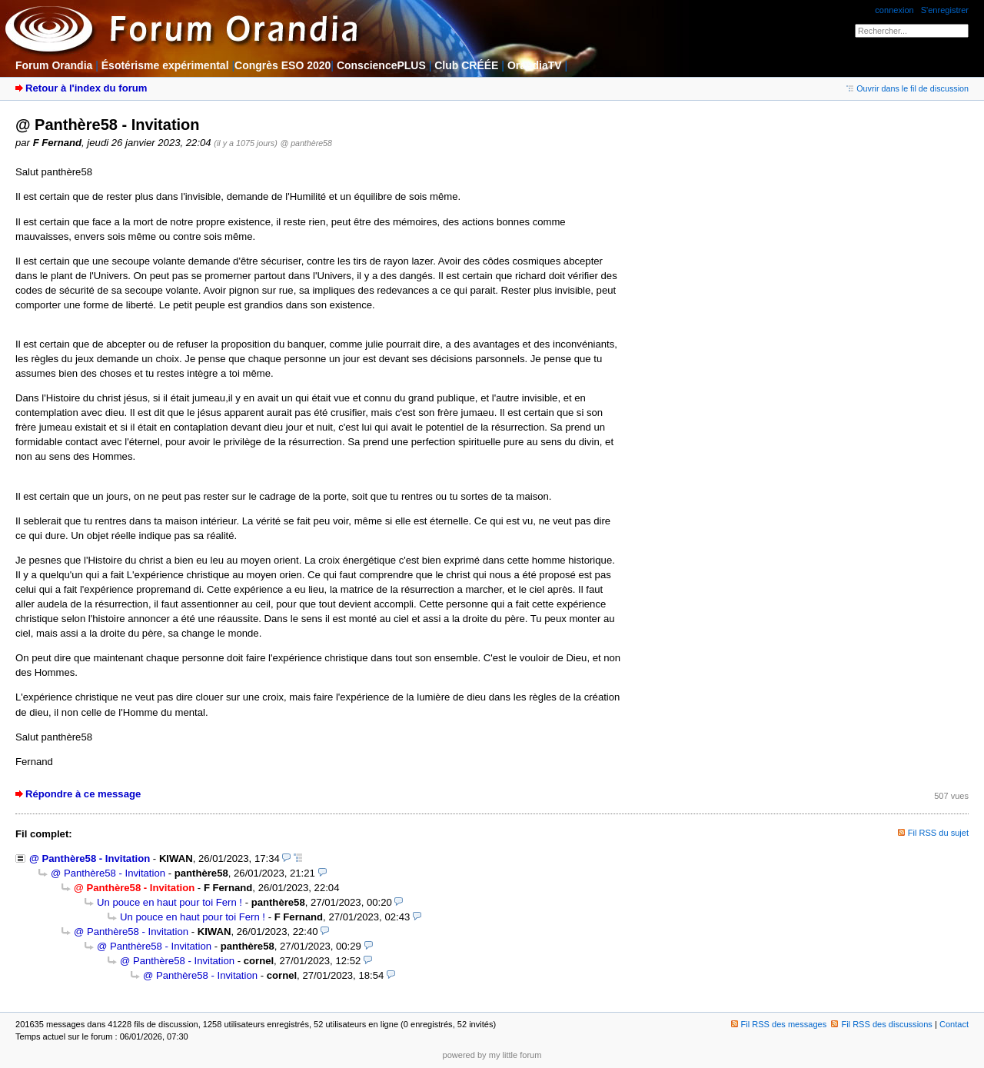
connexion (894, 10)
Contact (954, 1024)
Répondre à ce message (83, 794)
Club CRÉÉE (466, 65)
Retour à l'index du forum (86, 88)
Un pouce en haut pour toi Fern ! (169, 902)
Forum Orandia (53, 65)
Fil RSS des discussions (881, 1024)
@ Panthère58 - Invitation (89, 858)
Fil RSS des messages (779, 1024)
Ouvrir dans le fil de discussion (907, 88)
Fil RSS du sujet (938, 832)
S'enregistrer (945, 10)
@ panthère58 (306, 143)
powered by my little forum (492, 1055)
